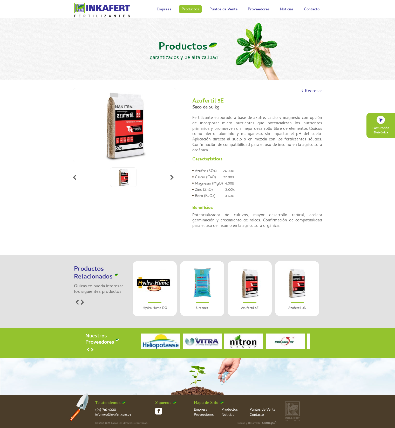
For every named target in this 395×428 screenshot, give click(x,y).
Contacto (311, 10)
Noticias (287, 10)
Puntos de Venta (223, 10)
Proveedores (259, 10)
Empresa (164, 10)
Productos (190, 10)
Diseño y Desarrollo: (257, 423)
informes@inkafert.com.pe (113, 415)
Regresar (313, 91)
